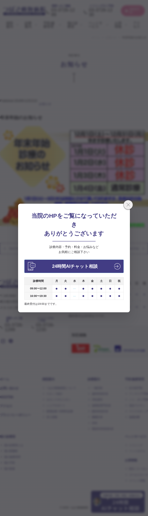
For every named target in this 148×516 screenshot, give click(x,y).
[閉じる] (128, 205)
